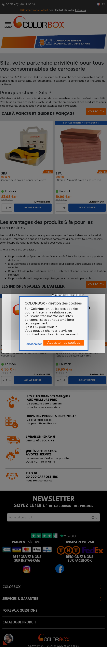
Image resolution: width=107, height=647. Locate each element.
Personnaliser (33, 344)
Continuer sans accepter (67, 294)
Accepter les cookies (63, 343)
